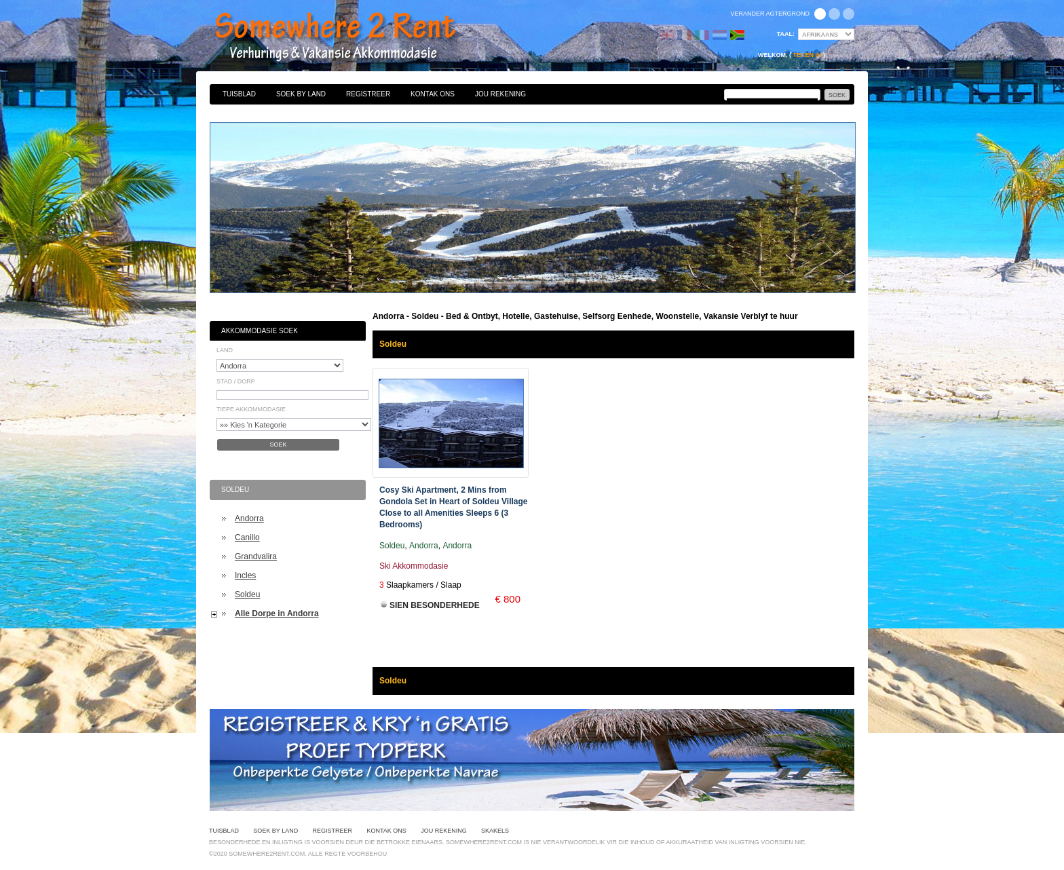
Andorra (249, 518)
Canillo (247, 537)
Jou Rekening (500, 94)
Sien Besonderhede (435, 605)
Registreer (368, 94)
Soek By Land (301, 94)
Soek (277, 444)
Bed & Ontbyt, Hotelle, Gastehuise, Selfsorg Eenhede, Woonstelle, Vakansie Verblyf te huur (350, 37)
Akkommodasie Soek (259, 331)
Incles (245, 575)
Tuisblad (239, 94)
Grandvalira (256, 556)
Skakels (495, 830)
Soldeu (247, 594)
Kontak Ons (433, 94)
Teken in (807, 55)
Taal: (786, 34)
